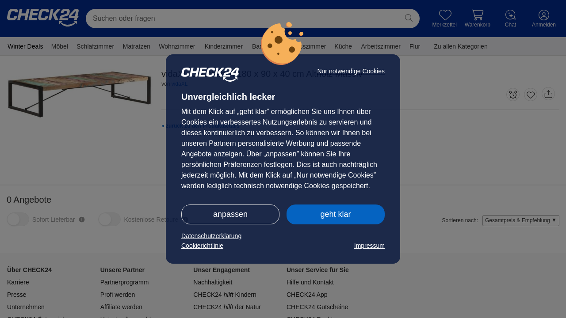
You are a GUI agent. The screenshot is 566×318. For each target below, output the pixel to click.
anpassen (230, 214)
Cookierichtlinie (202, 245)
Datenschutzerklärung (211, 235)
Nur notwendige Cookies (351, 71)
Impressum (369, 245)
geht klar (335, 214)
